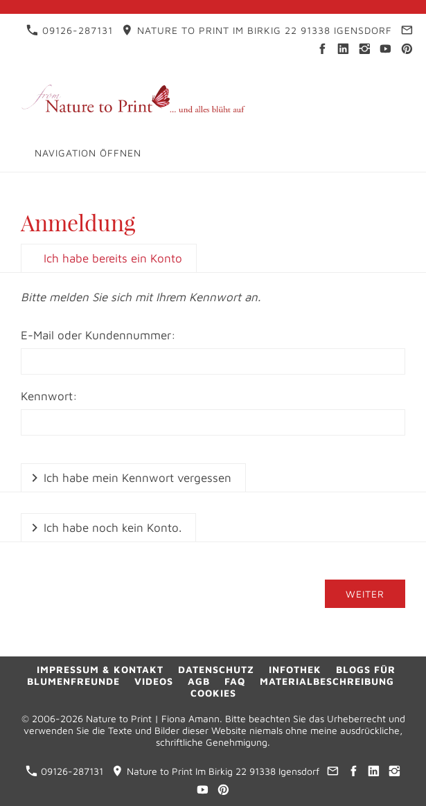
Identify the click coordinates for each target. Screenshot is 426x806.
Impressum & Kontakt (100, 669)
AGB (199, 681)
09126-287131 (69, 30)
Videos (153, 681)
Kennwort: (49, 396)
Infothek (295, 669)
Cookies (213, 693)
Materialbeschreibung (327, 681)
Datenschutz (216, 669)
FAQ (234, 681)
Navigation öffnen (88, 153)
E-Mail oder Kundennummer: (98, 335)
